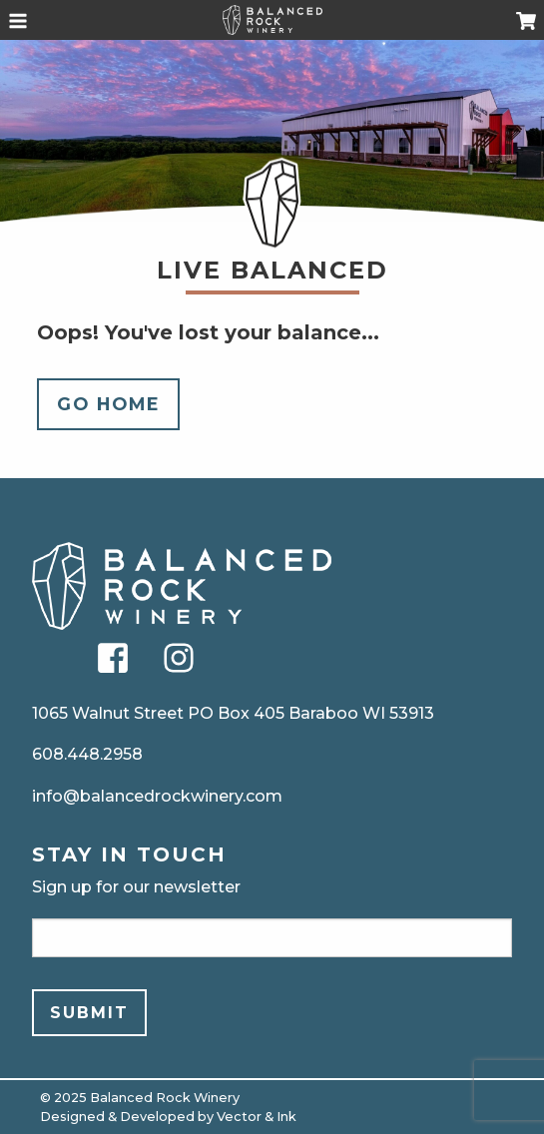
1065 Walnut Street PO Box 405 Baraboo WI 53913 (233, 713)
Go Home (109, 403)
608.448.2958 (87, 754)
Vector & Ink (256, 1116)
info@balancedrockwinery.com (157, 796)
